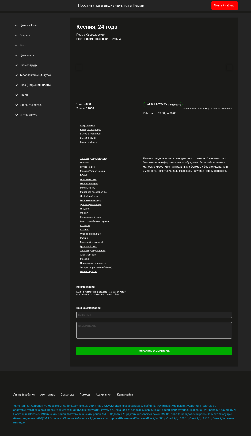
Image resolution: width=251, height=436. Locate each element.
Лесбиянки (149, 405)
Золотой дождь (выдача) (93, 158)
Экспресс (56, 418)
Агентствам (48, 394)
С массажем (53, 405)
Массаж (84, 259)
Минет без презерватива (93, 192)
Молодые (83, 418)
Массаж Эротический (91, 242)
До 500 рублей (163, 418)
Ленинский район (54, 414)
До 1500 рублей (208, 418)
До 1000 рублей (186, 418)
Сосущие (226, 414)
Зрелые (69, 418)
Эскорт (84, 213)
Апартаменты (87, 125)
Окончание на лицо (90, 233)
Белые (82, 410)
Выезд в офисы (88, 142)
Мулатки (94, 410)
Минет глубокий (88, 271)
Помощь (84, 394)
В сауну (53, 410)
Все (149, 418)
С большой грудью (76, 405)
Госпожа (84, 162)
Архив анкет (104, 394)
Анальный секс (88, 254)
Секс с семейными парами (94, 221)
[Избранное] (203, 5)
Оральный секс (88, 179)
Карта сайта (125, 394)
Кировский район (217, 410)
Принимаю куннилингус (93, 263)
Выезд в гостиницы (90, 133)
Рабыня (84, 238)
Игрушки (84, 208)
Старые (140, 418)
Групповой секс (88, 246)
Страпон (84, 229)
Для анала (120, 410)
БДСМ (83, 175)
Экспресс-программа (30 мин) (96, 267)
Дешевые (126, 418)
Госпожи (135, 410)
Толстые (206, 405)
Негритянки (68, 410)
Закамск (34, 414)
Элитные (164, 405)
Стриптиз (85, 225)
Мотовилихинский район (84, 414)
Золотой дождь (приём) (92, 250)
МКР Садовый (112, 414)
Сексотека (67, 394)
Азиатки (193, 405)
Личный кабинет (224, 5)
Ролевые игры (88, 187)
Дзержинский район (156, 410)
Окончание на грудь (90, 200)
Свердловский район (193, 414)
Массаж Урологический (92, 171)
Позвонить (174, 104)
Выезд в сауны (88, 138)
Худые (107, 410)
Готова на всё (87, 167)
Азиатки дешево (26, 418)
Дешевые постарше (104, 418)
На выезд (179, 405)
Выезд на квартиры (90, 129)
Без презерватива (128, 405)
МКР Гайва (170, 414)
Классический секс (90, 217)
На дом (41, 410)
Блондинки (22, 405)
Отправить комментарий (154, 351)
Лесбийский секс (89, 196)
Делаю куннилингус (90, 204)
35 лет (214, 414)
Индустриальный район (187, 410)
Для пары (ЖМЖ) (102, 405)
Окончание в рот (89, 183)
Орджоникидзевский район (142, 414)
